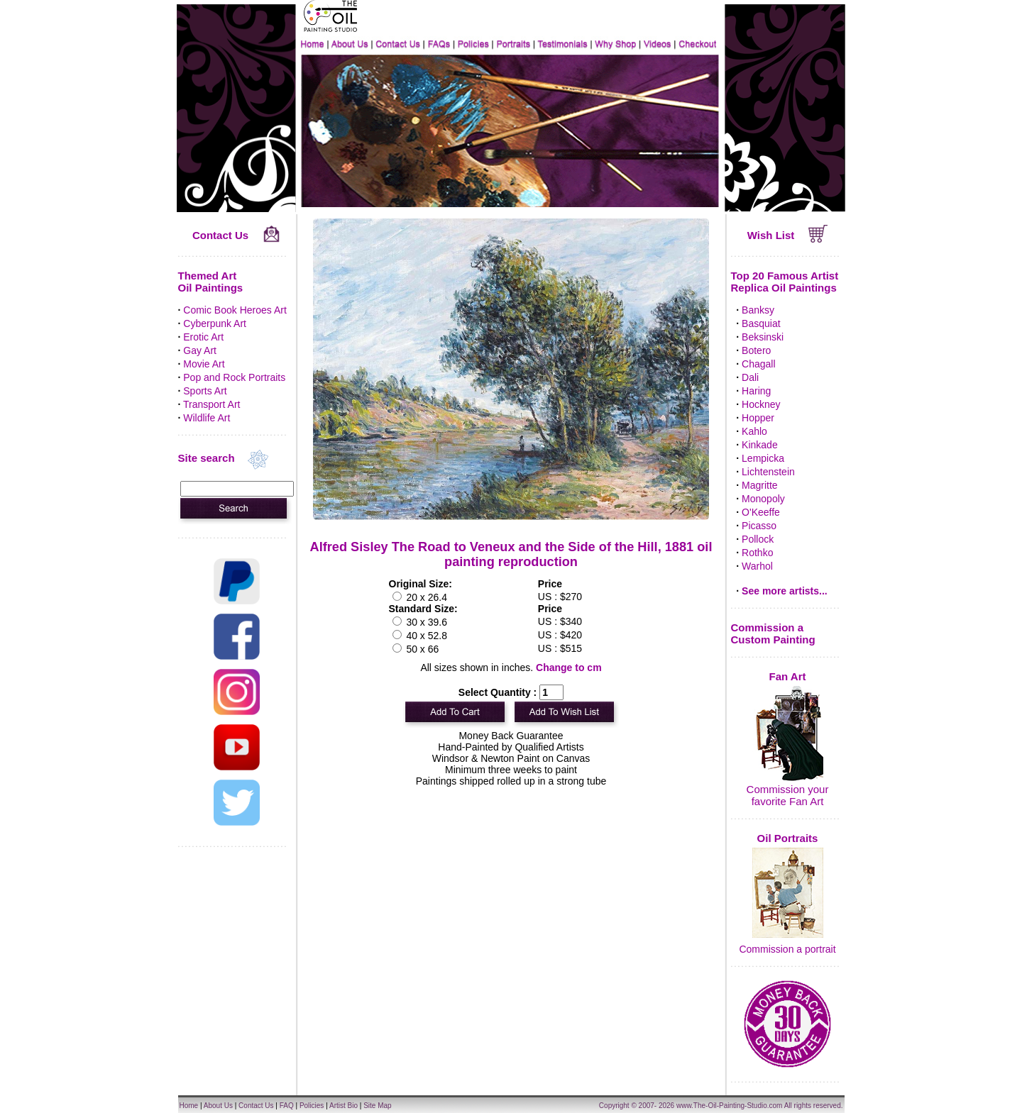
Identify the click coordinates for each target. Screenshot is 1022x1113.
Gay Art (199, 350)
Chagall (758, 364)
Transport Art (211, 404)
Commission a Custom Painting (773, 633)
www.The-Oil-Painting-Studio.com (729, 1105)
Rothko (757, 552)
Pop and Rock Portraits (234, 377)
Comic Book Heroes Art (235, 310)
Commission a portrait (787, 949)
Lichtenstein (768, 471)
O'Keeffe (761, 512)
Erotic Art (203, 337)
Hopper (758, 417)
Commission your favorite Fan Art (788, 795)
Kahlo (754, 431)
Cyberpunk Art (214, 323)
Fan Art (787, 676)
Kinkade (760, 444)
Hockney (761, 404)
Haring (756, 391)
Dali (750, 377)
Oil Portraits (787, 838)
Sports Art (204, 391)
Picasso (759, 525)
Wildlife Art (206, 417)
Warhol (757, 566)
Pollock (758, 539)
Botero (756, 350)
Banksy (758, 310)
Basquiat (761, 323)
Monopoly (763, 498)
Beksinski (763, 337)
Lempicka (763, 458)
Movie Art (203, 364)
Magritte (760, 485)
